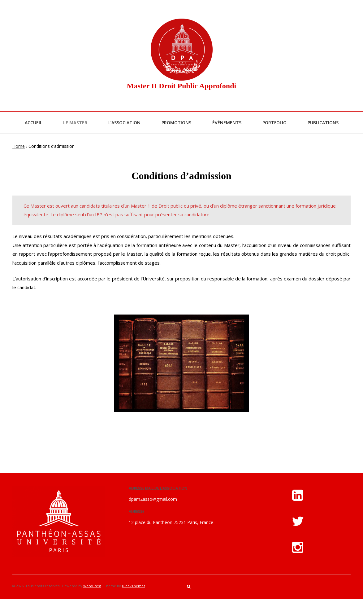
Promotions (176, 123)
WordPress (92, 586)
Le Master (75, 123)
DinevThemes (133, 586)
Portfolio (274, 123)
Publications (323, 123)
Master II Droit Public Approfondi (181, 86)
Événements (226, 123)
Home (18, 146)
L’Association (124, 123)
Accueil (33, 123)
